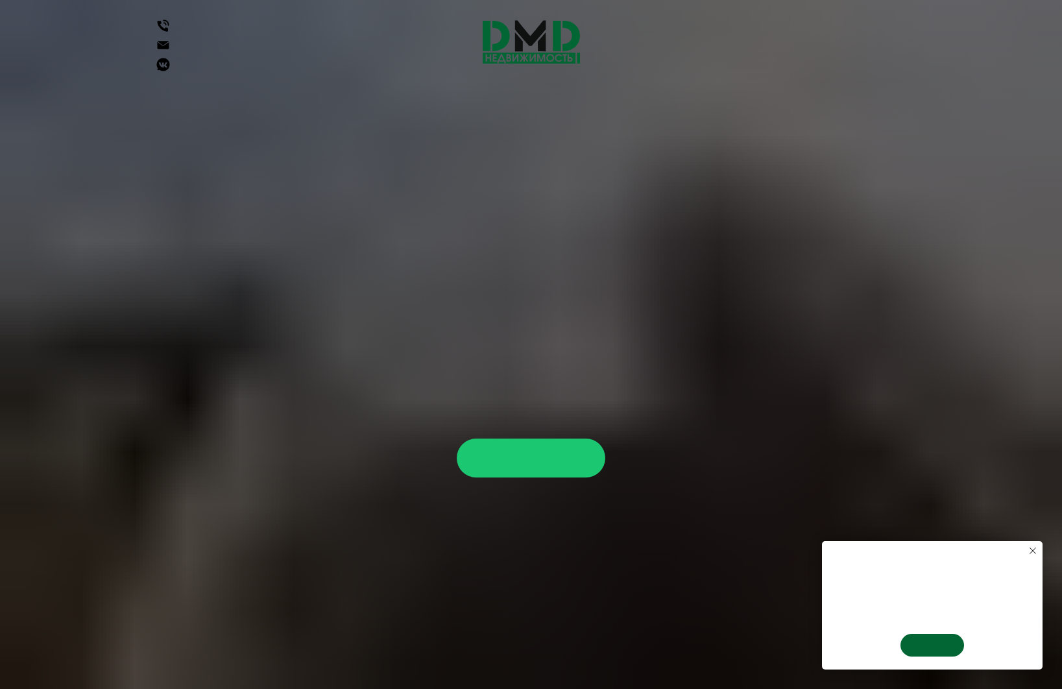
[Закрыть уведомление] (1032, 550)
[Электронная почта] (163, 49)
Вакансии (855, 102)
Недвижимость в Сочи (347, 102)
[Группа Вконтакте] (163, 69)
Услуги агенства (669, 102)
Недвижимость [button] (202, 102)
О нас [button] (772, 102)
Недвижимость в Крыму (516, 102)
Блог (540, 115)
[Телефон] (163, 30)
